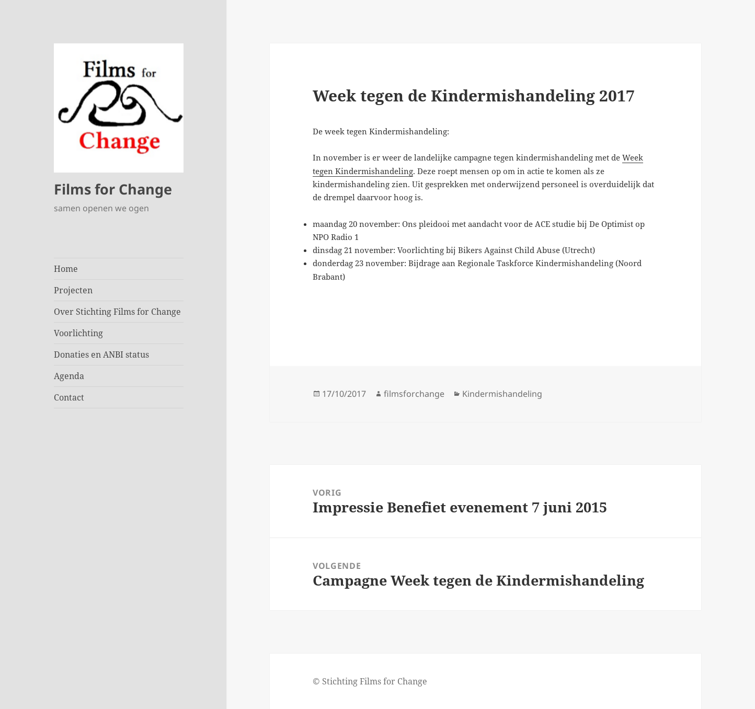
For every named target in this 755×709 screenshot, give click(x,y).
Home (66, 269)
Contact (69, 397)
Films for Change (113, 189)
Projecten (73, 290)
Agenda (69, 376)
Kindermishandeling (502, 393)
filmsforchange (414, 393)
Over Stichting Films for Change (117, 311)
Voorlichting (78, 333)
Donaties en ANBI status (101, 354)
